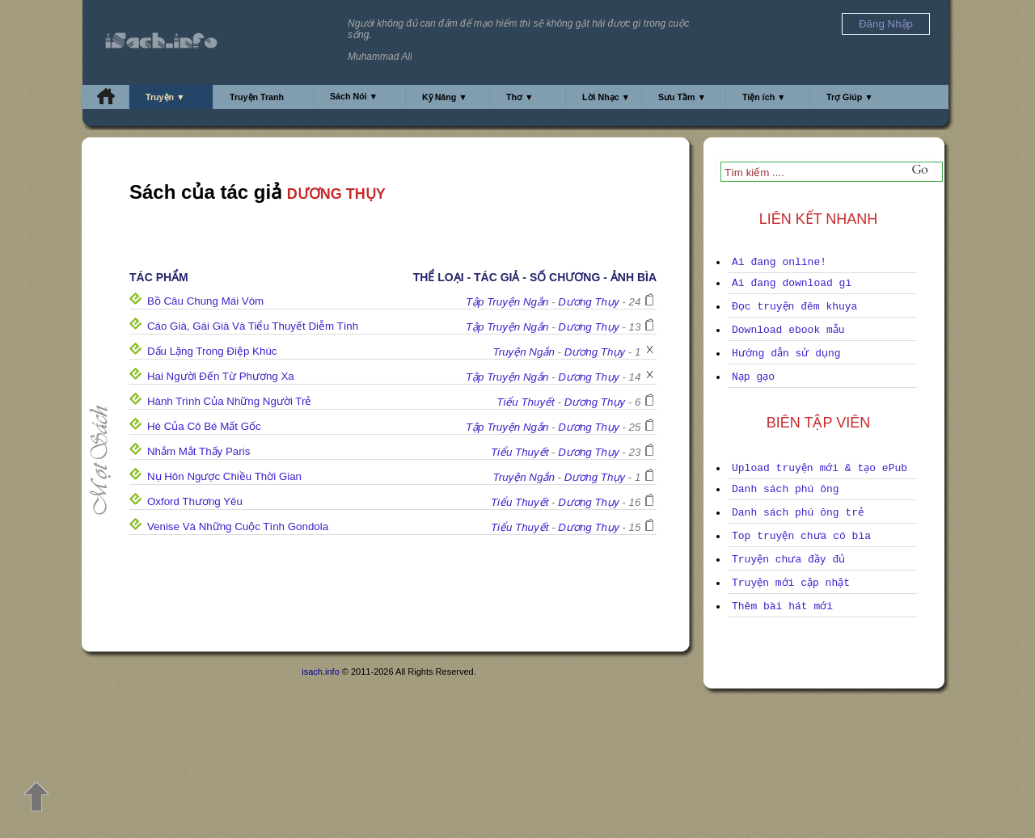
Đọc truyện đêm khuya (794, 307)
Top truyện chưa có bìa (801, 536)
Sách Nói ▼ (354, 96)
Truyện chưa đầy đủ (788, 560)
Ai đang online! (779, 262)
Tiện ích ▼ (764, 97)
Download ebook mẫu (788, 330)
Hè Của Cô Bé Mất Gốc (204, 426)
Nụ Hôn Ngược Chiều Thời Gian (224, 476)
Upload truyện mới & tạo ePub (819, 468)
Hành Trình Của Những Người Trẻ (229, 401)
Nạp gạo (753, 377)
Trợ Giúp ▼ (849, 97)
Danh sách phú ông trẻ (798, 513)
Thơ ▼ (520, 97)
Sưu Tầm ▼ (682, 97)
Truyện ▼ (165, 97)
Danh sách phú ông (785, 489)
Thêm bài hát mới (782, 606)
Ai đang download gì (791, 283)
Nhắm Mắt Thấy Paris (198, 451)
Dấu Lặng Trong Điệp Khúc (212, 351)
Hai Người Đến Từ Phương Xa (220, 376)
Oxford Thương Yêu (195, 501)
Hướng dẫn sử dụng (786, 353)
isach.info (320, 671)
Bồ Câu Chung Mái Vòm (205, 301)
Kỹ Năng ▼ (444, 97)
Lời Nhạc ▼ (606, 97)
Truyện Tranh (257, 97)
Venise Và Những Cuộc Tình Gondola (237, 526)
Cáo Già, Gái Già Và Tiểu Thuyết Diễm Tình (252, 326)
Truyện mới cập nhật (791, 583)
